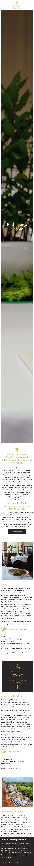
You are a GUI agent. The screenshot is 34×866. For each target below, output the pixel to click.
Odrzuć (17, 862)
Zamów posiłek (31, 5)
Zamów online (17, 531)
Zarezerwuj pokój (27, 5)
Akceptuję (6, 862)
